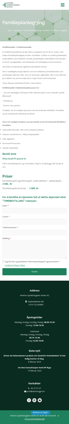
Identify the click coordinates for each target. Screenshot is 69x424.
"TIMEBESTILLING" (13, 200)
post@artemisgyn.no (34, 391)
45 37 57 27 (21, 159)
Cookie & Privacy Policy (15, 265)
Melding (5, 238)
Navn (4, 205)
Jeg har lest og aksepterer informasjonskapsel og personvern (31, 261)
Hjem (10, 30)
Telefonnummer (9, 227)
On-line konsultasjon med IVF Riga (34, 367)
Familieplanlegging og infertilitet (36, 30)
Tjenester (18, 30)
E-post (5, 216)
